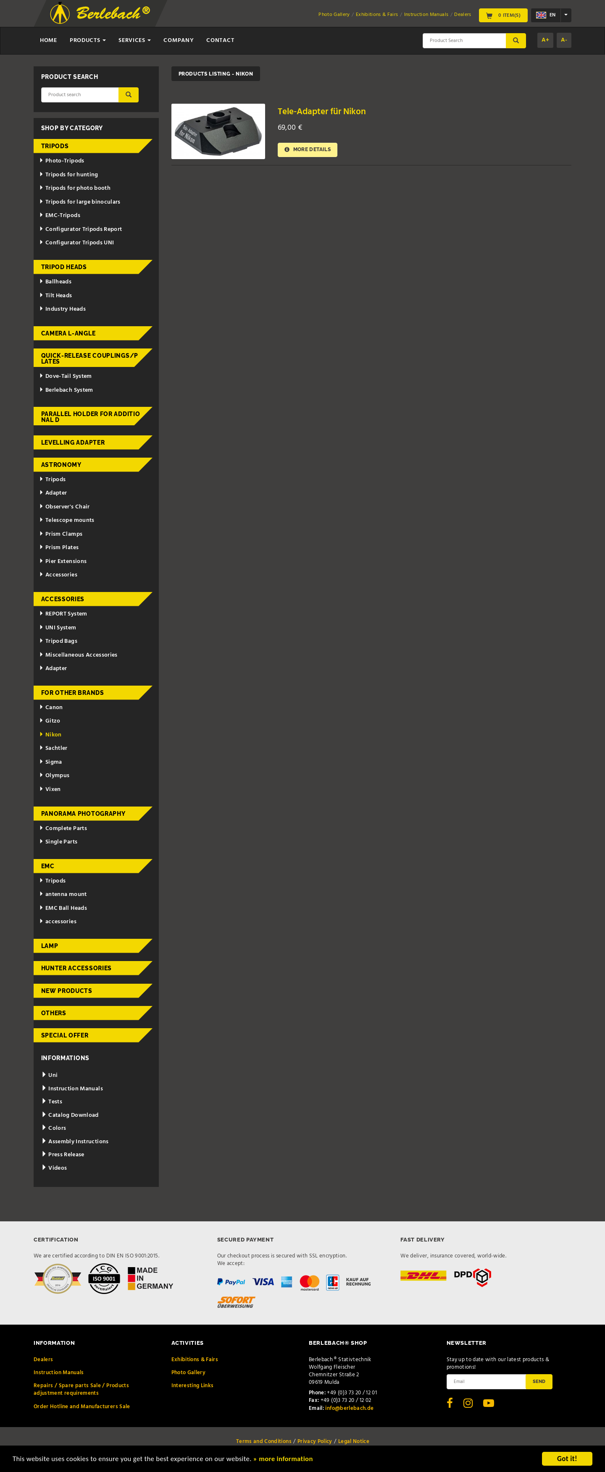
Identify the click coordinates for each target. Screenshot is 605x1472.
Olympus (54, 776)
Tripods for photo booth (74, 188)
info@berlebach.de (349, 1408)
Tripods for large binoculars (80, 202)
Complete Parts (63, 828)
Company (178, 40)
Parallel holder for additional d (90, 417)
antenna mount (63, 894)
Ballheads (55, 282)
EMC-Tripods (59, 215)
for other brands (72, 692)
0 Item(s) (503, 15)
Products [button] (88, 40)
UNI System (57, 628)
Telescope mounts (66, 520)
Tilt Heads (55, 296)
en (545, 15)
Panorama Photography (83, 813)
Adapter (53, 493)
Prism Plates (59, 548)
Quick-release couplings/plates (90, 358)
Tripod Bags (58, 641)
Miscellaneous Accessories (78, 655)
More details (308, 150)
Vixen (50, 789)
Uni (49, 1075)
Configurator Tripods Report (80, 229)
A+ (545, 40)
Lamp (49, 946)
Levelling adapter (73, 442)
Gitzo (49, 721)
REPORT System (63, 614)
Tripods (55, 146)
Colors (53, 1128)
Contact (220, 40)
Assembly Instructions (75, 1142)
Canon (51, 707)
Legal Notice (353, 1441)
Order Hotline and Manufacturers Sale (82, 1406)
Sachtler (53, 748)
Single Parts (58, 842)
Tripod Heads (64, 267)
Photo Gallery (334, 14)
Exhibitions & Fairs (377, 14)
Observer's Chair (64, 507)
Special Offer (65, 1035)
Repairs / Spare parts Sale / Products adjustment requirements (81, 1389)
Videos (54, 1168)
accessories (57, 922)
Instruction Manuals (426, 14)
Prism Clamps (60, 534)
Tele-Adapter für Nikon (322, 112)
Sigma (50, 762)
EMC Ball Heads (63, 908)
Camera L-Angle (68, 333)
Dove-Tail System (65, 376)
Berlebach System (66, 390)
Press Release (62, 1155)
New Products (66, 990)
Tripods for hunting (68, 175)
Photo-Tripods (61, 161)
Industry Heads (62, 309)
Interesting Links (192, 1385)
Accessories (58, 575)
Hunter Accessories (76, 968)
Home (48, 40)
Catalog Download (70, 1115)
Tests (51, 1102)
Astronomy (61, 464)
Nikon (50, 735)
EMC (48, 866)
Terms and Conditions (264, 1441)
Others (53, 1013)
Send (539, 1381)
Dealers (462, 14)
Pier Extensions (63, 561)
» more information (288, 1460)
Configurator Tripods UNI (76, 243)
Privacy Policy (314, 1441)
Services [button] (134, 40)
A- (564, 40)
